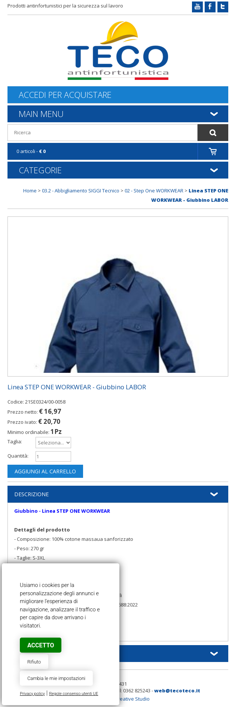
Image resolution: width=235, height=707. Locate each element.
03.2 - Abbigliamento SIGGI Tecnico (80, 190)
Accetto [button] (40, 645)
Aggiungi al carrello (45, 471)
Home (30, 190)
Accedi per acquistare (65, 94)
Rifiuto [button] (34, 662)
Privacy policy (32, 693)
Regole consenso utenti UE (73, 693)
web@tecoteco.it (177, 690)
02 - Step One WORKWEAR (154, 190)
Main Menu (41, 113)
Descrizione (31, 494)
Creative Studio (132, 698)
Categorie (40, 170)
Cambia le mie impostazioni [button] (56, 678)
